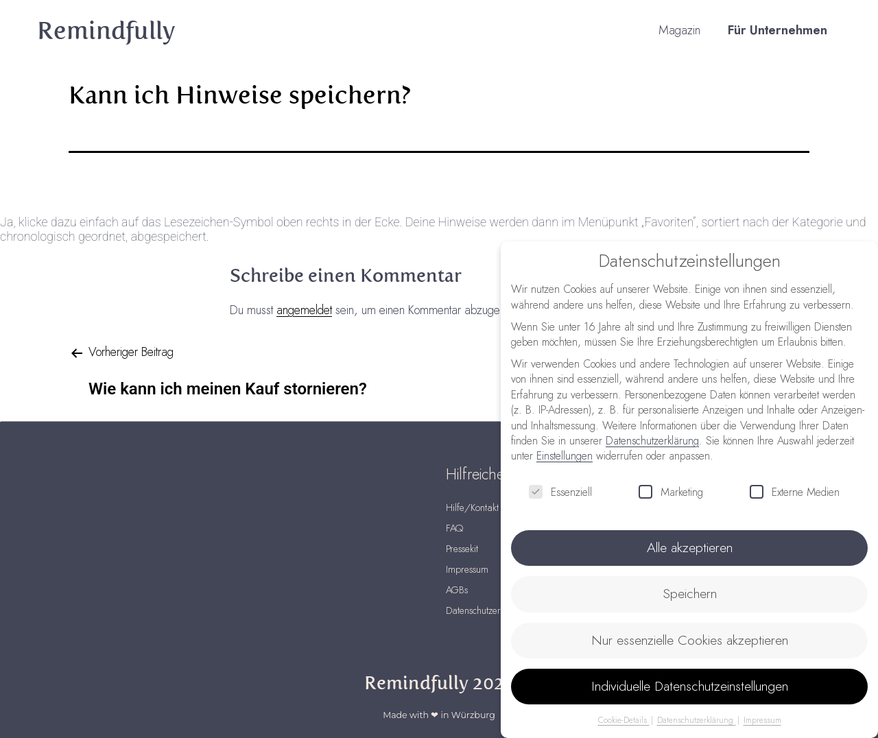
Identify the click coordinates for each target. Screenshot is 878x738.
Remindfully (106, 31)
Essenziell (560, 492)
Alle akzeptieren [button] (690, 547)
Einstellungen (564, 456)
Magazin (679, 31)
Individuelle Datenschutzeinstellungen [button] (689, 685)
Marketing (671, 492)
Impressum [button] (762, 718)
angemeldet (304, 311)
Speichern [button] (690, 593)
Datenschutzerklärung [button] (696, 718)
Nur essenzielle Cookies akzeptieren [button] (689, 639)
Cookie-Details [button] (624, 718)
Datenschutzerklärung (652, 441)
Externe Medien (795, 492)
